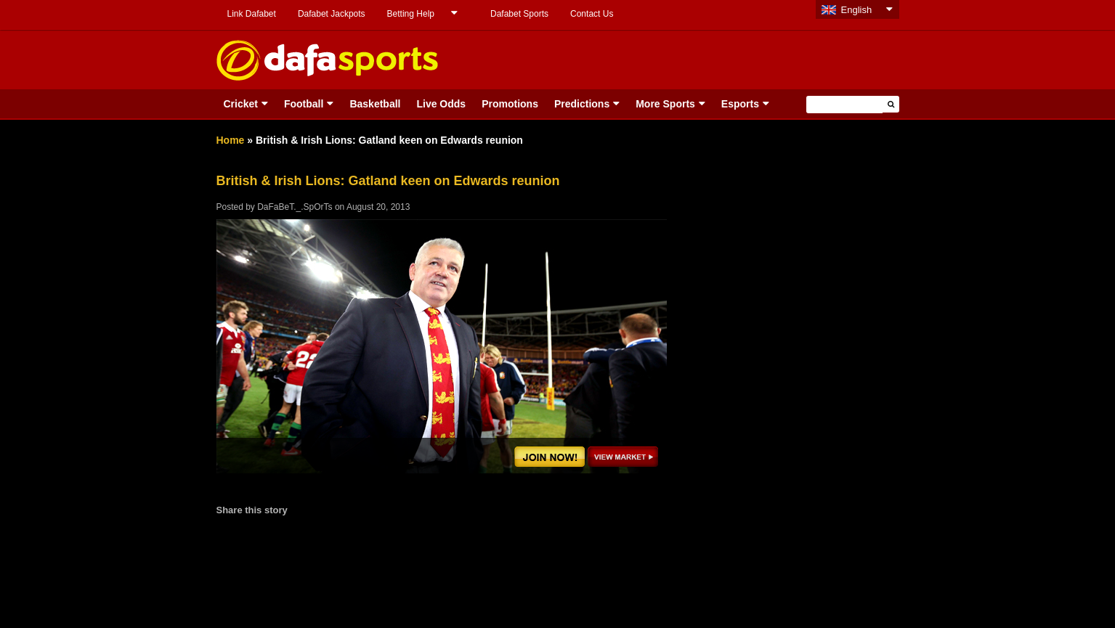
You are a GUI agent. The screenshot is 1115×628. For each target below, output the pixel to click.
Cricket (241, 104)
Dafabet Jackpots (331, 14)
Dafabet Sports (519, 14)
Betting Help (410, 14)
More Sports (665, 104)
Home (230, 140)
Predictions (581, 104)
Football (303, 104)
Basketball (374, 104)
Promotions (510, 104)
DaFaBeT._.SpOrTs (294, 207)
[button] (891, 104)
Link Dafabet (251, 14)
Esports (740, 104)
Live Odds (441, 104)
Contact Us (591, 14)
